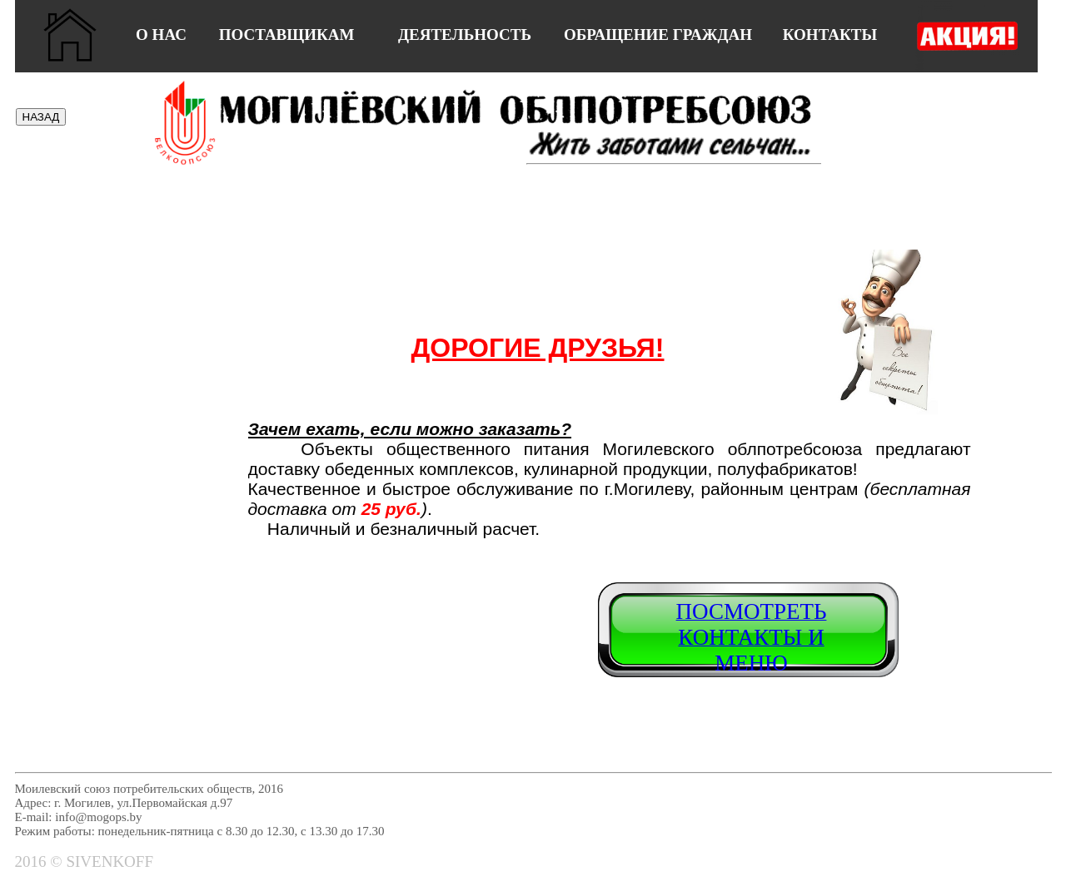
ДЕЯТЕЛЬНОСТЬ (464, 34)
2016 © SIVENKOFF (84, 861)
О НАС (161, 34)
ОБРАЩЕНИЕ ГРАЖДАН (658, 34)
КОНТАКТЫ (830, 34)
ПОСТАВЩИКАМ (287, 34)
